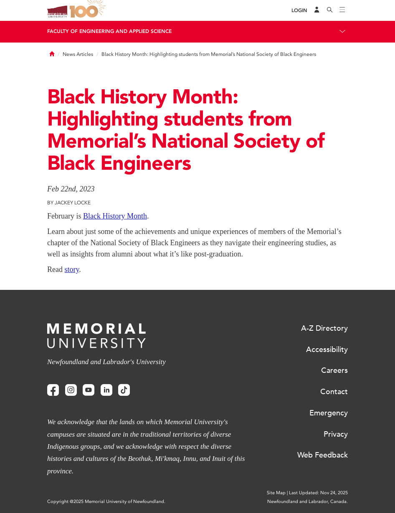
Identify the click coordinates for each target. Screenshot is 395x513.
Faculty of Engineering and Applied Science (109, 31)
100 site (89, 10)
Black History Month (115, 216)
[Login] (299, 11)
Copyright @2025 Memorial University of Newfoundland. (106, 501)
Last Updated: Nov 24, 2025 (318, 492)
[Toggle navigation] (342, 10)
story (71, 269)
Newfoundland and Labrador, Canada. (307, 501)
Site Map (276, 492)
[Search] (329, 10)
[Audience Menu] (316, 10)
